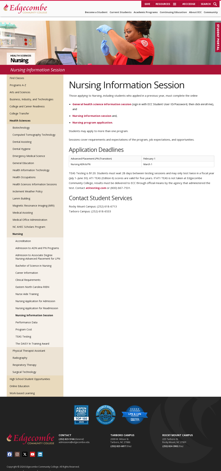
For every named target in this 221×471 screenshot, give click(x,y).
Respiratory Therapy (24, 360)
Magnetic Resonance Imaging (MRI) (33, 201)
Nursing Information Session (34, 311)
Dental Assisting (22, 137)
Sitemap (30, 467)
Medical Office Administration (30, 215)
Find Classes (17, 73)
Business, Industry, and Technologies (31, 95)
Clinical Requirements (27, 275)
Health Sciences (20, 51)
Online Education (19, 381)
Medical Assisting (23, 208)
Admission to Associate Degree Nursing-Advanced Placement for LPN (37, 252)
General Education (23, 158)
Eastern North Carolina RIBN (32, 282)
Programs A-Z (18, 80)
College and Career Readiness (27, 102)
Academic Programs (146, 12)
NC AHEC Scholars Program (29, 222)
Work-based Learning (22, 389)
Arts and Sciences (20, 88)
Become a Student (96, 12)
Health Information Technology (31, 165)
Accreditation (23, 236)
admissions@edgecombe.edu (74, 437)
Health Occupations (24, 173)
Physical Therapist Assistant (29, 346)
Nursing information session (91, 111)
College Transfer (19, 109)
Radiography (20, 353)
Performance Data (26, 318)
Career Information (26, 268)
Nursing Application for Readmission (36, 304)
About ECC (195, 12)
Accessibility (14, 467)
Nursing (19, 56)
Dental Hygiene (22, 144)
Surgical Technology (24, 367)
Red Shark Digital (205, 467)
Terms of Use (47, 467)
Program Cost (23, 325)
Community (211, 12)
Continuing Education (173, 12)
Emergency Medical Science (29, 151)
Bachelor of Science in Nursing (33, 261)
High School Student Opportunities (30, 374)
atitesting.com (96, 183)
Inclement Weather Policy (27, 187)
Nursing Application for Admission (35, 296)
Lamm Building (21, 194)
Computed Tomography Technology (34, 130)
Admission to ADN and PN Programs (37, 243)
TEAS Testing (23, 332)
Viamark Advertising (181, 467)
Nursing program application (92, 118)
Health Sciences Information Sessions (35, 180)
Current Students (120, 12)
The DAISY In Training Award (32, 339)
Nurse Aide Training (26, 289)
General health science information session (101, 100)
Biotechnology (21, 123)
